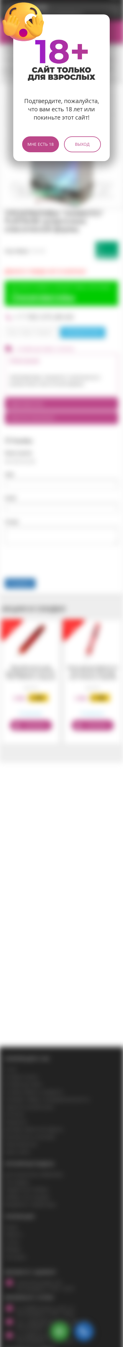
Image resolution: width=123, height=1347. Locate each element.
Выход (82, 144)
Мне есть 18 (40, 144)
